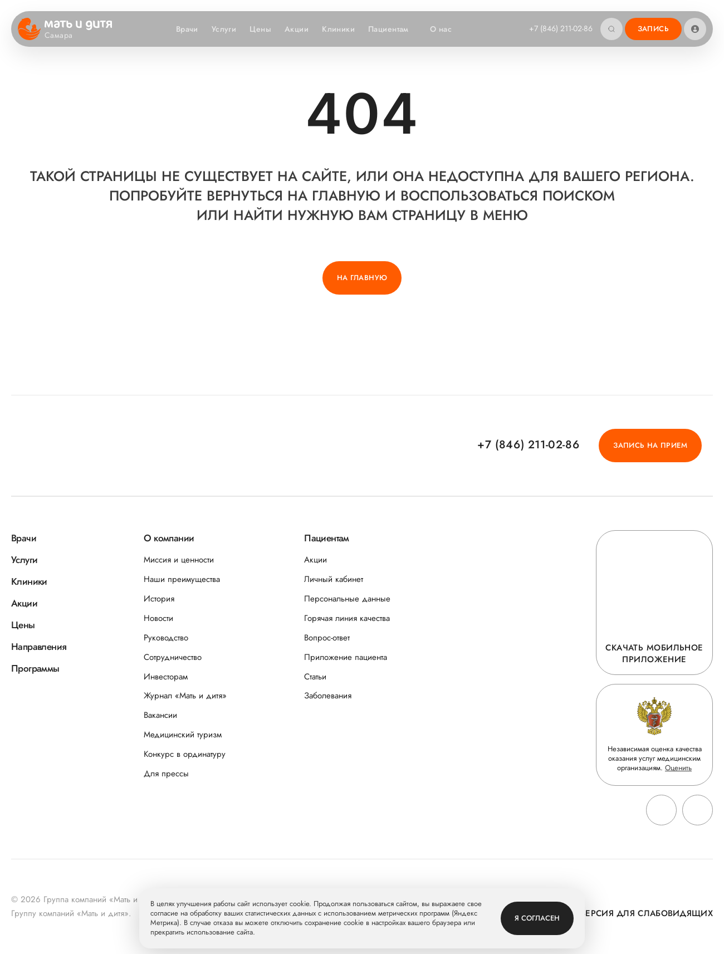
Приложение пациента (345, 657)
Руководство (166, 638)
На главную (362, 277)
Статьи (315, 677)
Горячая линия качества (347, 618)
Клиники (338, 29)
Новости (158, 618)
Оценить (678, 767)
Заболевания (327, 696)
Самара (66, 35)
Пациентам (394, 29)
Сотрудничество (173, 657)
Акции (297, 29)
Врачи (187, 29)
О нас (446, 29)
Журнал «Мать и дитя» (185, 696)
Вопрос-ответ (327, 638)
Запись (653, 28)
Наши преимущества (182, 579)
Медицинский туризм (183, 735)
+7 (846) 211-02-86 (561, 28)
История (159, 599)
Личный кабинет (333, 579)
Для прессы (166, 774)
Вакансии (160, 715)
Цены (260, 29)
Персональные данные (347, 599)
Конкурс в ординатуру (185, 754)
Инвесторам (166, 677)
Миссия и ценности (179, 560)
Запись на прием (650, 445)
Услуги (224, 29)
